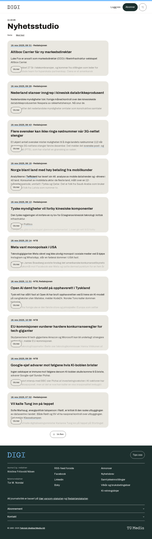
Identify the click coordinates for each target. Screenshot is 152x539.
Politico (28, 224)
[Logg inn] (115, 7)
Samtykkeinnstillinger (113, 479)
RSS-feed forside (64, 468)
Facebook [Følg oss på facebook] (60, 474)
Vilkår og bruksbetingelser (115, 485)
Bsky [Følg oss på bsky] (57, 485)
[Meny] (143, 7)
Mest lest (20, 35)
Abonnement (76, 508)
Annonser (106, 468)
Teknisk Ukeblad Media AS (32, 528)
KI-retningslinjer (110, 490)
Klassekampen (32, 417)
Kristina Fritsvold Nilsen (20, 471)
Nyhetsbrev (107, 474)
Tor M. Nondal (15, 482)
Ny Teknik (16, 155)
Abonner (130, 7)
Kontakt (76, 516)
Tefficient (31, 176)
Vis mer (16, 69)
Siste (9, 35)
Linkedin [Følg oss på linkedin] (58, 479)
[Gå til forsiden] (13, 7)
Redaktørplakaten (78, 498)
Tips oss (137, 455)
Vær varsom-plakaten (51, 498)
